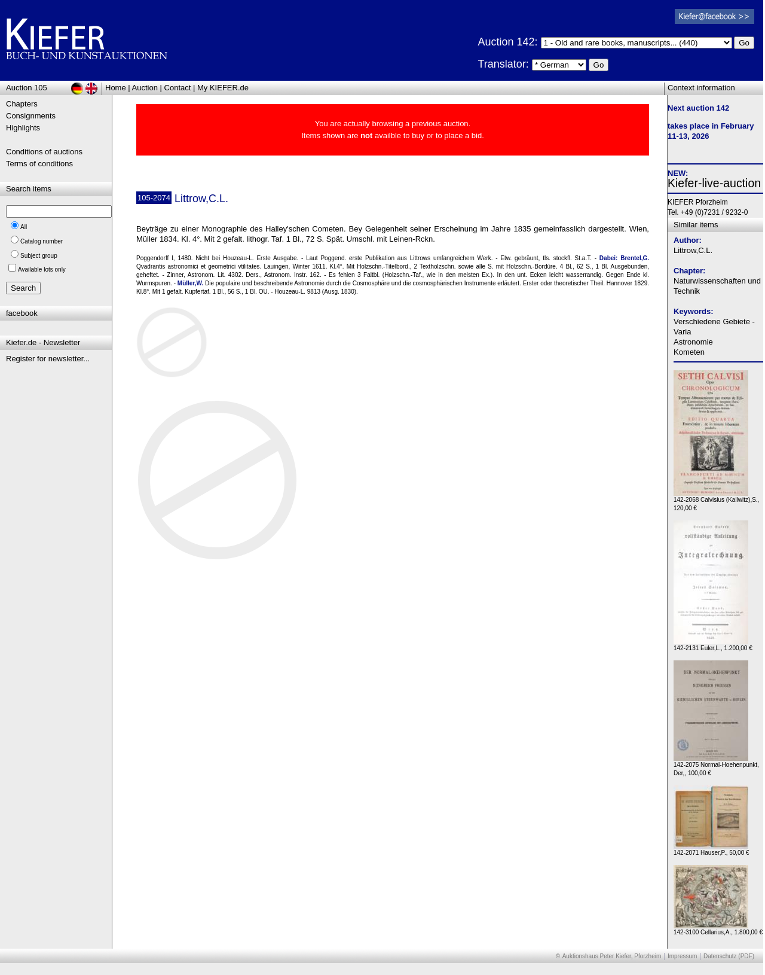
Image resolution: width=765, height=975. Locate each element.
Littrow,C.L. (693, 250)
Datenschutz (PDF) (728, 956)
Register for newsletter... (48, 358)
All (23, 227)
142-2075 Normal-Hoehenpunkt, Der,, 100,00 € (716, 765)
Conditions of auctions (44, 151)
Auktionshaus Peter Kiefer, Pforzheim (612, 956)
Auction (145, 87)
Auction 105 (26, 87)
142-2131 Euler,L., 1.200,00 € (713, 645)
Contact (177, 87)
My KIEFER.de (223, 87)
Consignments (31, 115)
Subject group (38, 255)
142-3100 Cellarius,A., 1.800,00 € (718, 929)
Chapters (22, 103)
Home (115, 87)
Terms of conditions (39, 163)
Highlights (23, 127)
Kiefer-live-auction (714, 183)
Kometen (689, 352)
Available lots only (42, 269)
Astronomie (693, 341)
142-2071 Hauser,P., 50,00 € (711, 849)
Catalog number (41, 241)
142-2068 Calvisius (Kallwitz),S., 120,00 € (716, 500)
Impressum (682, 956)
